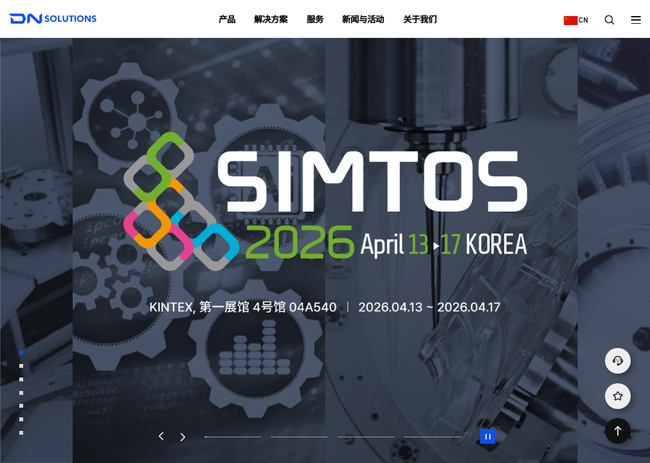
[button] (161, 436)
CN (573, 15)
